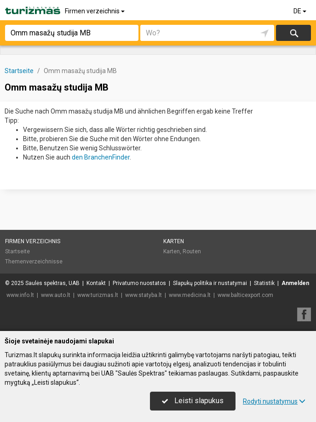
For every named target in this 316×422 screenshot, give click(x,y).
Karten (173, 241)
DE (300, 11)
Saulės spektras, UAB (52, 283)
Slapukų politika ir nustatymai (210, 283)
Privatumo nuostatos (139, 283)
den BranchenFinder (101, 157)
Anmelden (295, 283)
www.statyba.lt (143, 295)
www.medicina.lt (190, 295)
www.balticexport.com (245, 295)
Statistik (264, 283)
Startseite (17, 251)
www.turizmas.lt (97, 295)
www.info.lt (20, 295)
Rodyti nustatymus (274, 401)
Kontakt (96, 283)
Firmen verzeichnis (95, 11)
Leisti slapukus (193, 400)
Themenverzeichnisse (34, 261)
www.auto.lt (55, 295)
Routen (192, 251)
